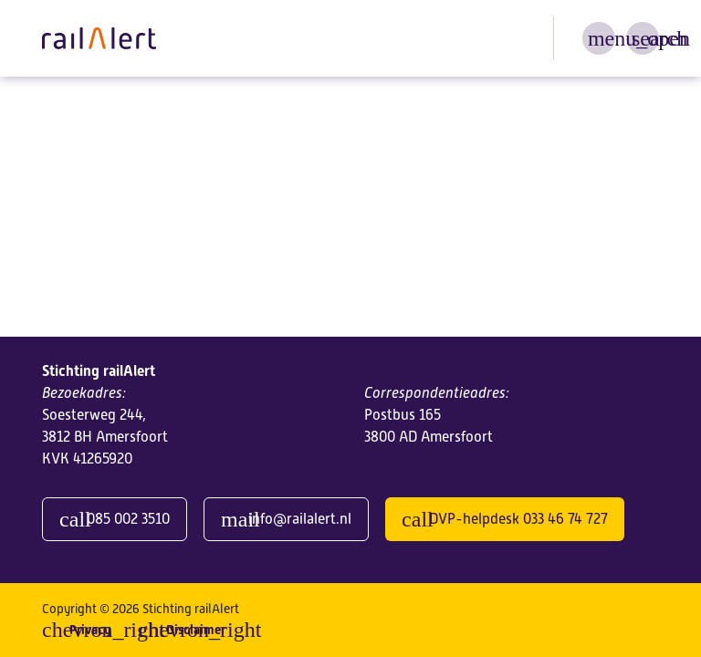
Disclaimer (195, 629)
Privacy (89, 629)
